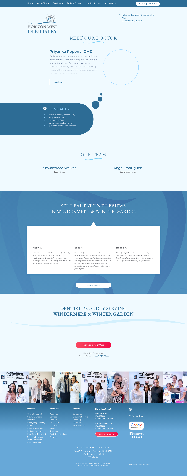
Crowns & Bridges (34, 417)
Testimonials (55, 431)
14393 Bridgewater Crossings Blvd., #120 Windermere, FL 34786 (138, 18)
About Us (54, 414)
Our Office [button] (42, 3)
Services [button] (57, 3)
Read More (59, 82)
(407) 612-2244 (148, 4)
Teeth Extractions (34, 440)
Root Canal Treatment (36, 434)
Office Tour (54, 425)
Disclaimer (105, 465)
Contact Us (110, 3)
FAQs (52, 428)
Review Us (77, 423)
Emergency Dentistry (36, 423)
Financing (77, 420)
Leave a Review (93, 285)
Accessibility (95, 465)
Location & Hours (93, 3)
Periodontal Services (35, 431)
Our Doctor (54, 423)
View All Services (34, 443)
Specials (53, 420)
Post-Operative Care (58, 434)
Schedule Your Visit (93, 345)
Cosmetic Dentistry (35, 414)
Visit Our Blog (136, 416)
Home (30, 3)
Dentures (31, 420)
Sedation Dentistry (35, 437)
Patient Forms (74, 3)
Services (53, 417)
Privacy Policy (83, 465)
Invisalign (31, 425)
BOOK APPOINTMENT (106, 434)
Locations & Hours (80, 417)
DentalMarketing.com (142, 464)
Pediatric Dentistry (35, 428)
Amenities (54, 437)
